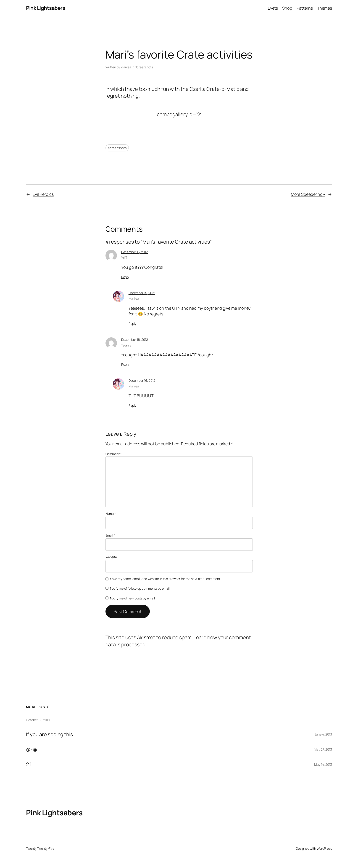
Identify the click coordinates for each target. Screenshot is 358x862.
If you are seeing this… (51, 734)
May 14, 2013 (323, 764)
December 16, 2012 (134, 339)
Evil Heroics (43, 194)
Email (110, 535)
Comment (113, 454)
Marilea (126, 67)
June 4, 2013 (323, 734)
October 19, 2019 (38, 720)
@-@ (31, 749)
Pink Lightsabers (45, 8)
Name (110, 513)
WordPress (324, 848)
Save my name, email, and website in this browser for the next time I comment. (165, 579)
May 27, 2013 (323, 749)
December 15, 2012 (134, 252)
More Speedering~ (308, 194)
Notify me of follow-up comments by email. (140, 588)
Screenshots (144, 67)
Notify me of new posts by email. (132, 598)
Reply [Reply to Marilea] (133, 323)
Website (111, 557)
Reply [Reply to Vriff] (125, 277)
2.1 (29, 764)
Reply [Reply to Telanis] (125, 364)
